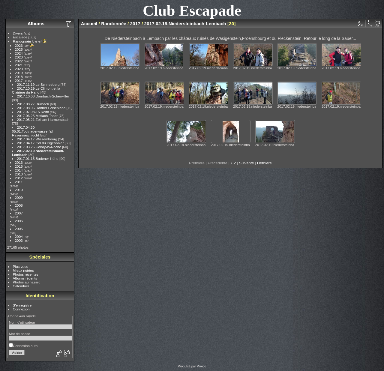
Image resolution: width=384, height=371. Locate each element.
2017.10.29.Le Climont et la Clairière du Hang (36, 90)
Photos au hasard (26, 282)
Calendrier (21, 286)
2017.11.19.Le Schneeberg (38, 84)
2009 (19, 197)
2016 (19, 162)
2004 (19, 236)
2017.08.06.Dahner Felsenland (41, 108)
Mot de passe (19, 334)
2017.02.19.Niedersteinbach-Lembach (185, 23)
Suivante (246, 163)
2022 (19, 61)
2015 (19, 166)
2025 (19, 49)
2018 (19, 77)
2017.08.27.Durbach (33, 104)
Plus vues (20, 266)
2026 (19, 45)
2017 (19, 80)
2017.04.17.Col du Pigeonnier (40, 143)
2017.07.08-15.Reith (33, 112)
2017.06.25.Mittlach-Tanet (37, 116)
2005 (19, 229)
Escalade (20, 37)
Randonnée (22, 41)
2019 (19, 73)
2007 (19, 213)
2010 (19, 190)
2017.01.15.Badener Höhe (37, 158)
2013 (19, 174)
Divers (18, 33)
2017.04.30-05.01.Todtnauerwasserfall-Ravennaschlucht (33, 131)
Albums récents (25, 278)
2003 (19, 240)
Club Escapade (192, 10)
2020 (19, 69)
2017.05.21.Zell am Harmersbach (43, 119)
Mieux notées (23, 270)
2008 (19, 205)
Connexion (21, 309)
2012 (19, 178)
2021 (19, 65)
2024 (19, 53)
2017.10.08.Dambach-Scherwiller (43, 96)
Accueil (89, 23)
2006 (19, 221)
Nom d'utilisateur (22, 322)
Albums (36, 23)
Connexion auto (23, 346)
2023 (19, 57)
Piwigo (201, 366)
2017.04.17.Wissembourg (37, 139)
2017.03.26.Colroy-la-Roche (39, 147)
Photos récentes (25, 274)
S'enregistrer (23, 305)
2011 (19, 182)
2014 (19, 170)
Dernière (264, 163)
